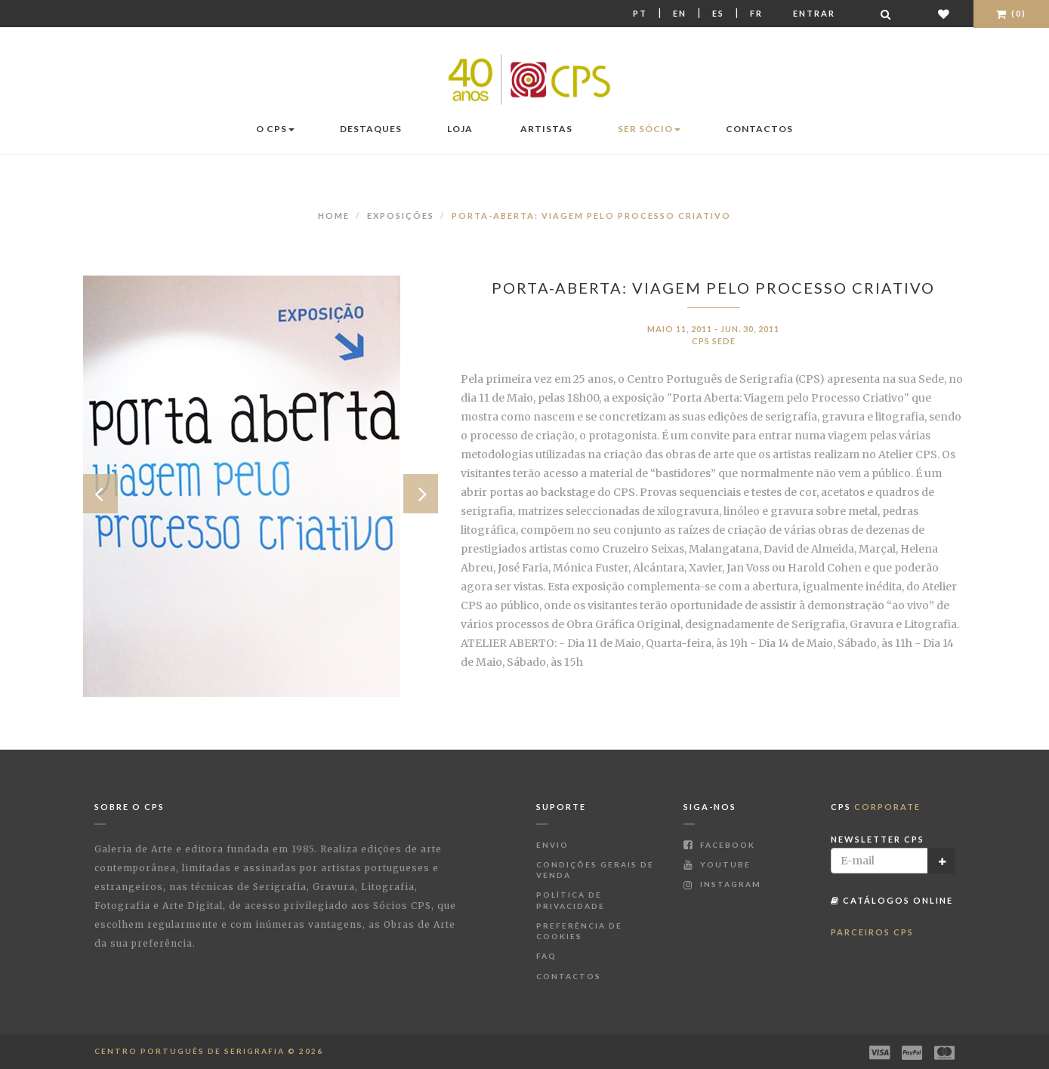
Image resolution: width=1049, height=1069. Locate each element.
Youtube (717, 864)
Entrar (814, 13)
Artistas (546, 128)
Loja (460, 128)
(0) (1011, 13)
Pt (640, 13)
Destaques (371, 128)
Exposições (400, 215)
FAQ (546, 955)
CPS (876, 807)
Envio (552, 844)
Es (718, 13)
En (679, 13)
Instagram (722, 884)
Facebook (719, 844)
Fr (756, 13)
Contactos (759, 128)
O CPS (275, 128)
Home (334, 215)
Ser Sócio (649, 128)
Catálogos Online (892, 900)
